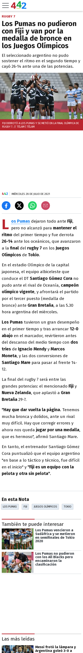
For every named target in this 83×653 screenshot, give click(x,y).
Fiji (25, 506)
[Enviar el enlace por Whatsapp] (32, 205)
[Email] (45, 205)
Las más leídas (18, 639)
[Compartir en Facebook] (6, 205)
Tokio (67, 506)
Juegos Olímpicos (45, 506)
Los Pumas (10, 506)
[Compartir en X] (19, 205)
